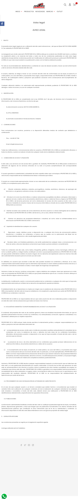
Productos (29, 11)
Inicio (18, 11)
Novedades (40, 11)
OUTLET (60, 11)
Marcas (50, 11)
